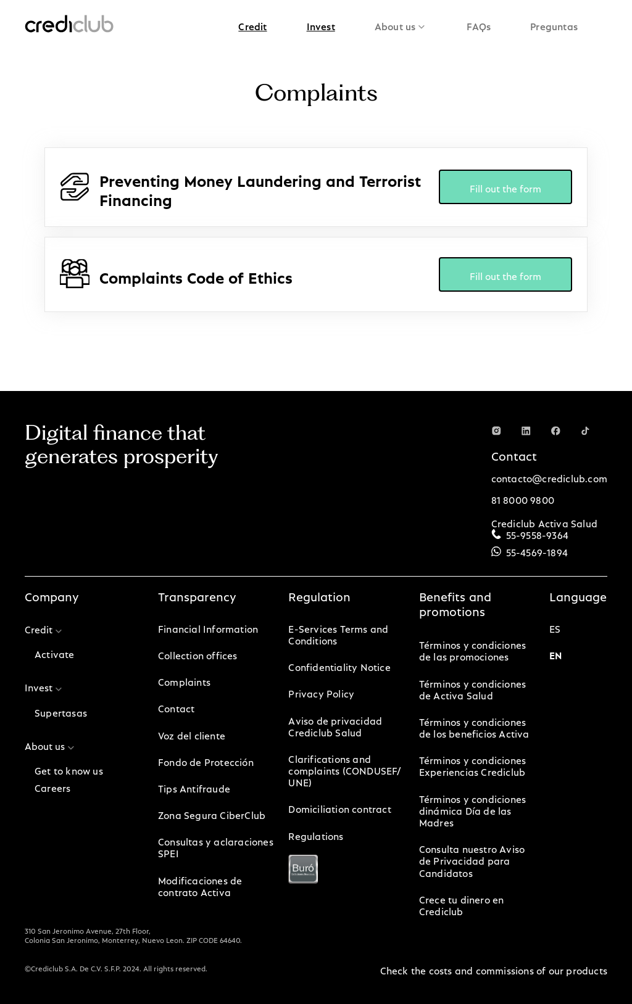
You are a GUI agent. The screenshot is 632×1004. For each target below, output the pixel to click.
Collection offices (198, 653)
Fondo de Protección (206, 760)
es (554, 626)
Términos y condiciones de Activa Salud (472, 687)
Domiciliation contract (339, 807)
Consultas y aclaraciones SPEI (215, 845)
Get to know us (69, 768)
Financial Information (208, 626)
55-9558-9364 (537, 533)
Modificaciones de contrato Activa (200, 884)
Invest (321, 24)
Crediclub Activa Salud (544, 521)
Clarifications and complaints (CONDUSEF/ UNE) (344, 769)
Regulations (315, 834)
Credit (252, 24)
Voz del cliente (191, 733)
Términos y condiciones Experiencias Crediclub (472, 764)
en (555, 653)
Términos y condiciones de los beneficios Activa (474, 726)
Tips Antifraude (194, 786)
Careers (52, 786)
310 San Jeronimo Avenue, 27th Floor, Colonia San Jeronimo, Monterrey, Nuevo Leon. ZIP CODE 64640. (133, 933)
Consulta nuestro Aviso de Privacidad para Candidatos (472, 859)
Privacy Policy (321, 691)
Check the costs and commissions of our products (493, 968)
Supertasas (61, 710)
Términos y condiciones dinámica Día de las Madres (472, 809)
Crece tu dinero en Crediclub (461, 903)
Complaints (184, 680)
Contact (176, 706)
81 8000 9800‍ (522, 498)
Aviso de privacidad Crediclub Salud (335, 724)
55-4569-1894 (537, 550)
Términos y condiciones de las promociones (472, 649)
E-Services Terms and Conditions (338, 632)
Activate (55, 652)
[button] (252, 24)
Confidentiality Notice (339, 665)
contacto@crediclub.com (549, 476)
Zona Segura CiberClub (211, 813)
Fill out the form (505, 186)
